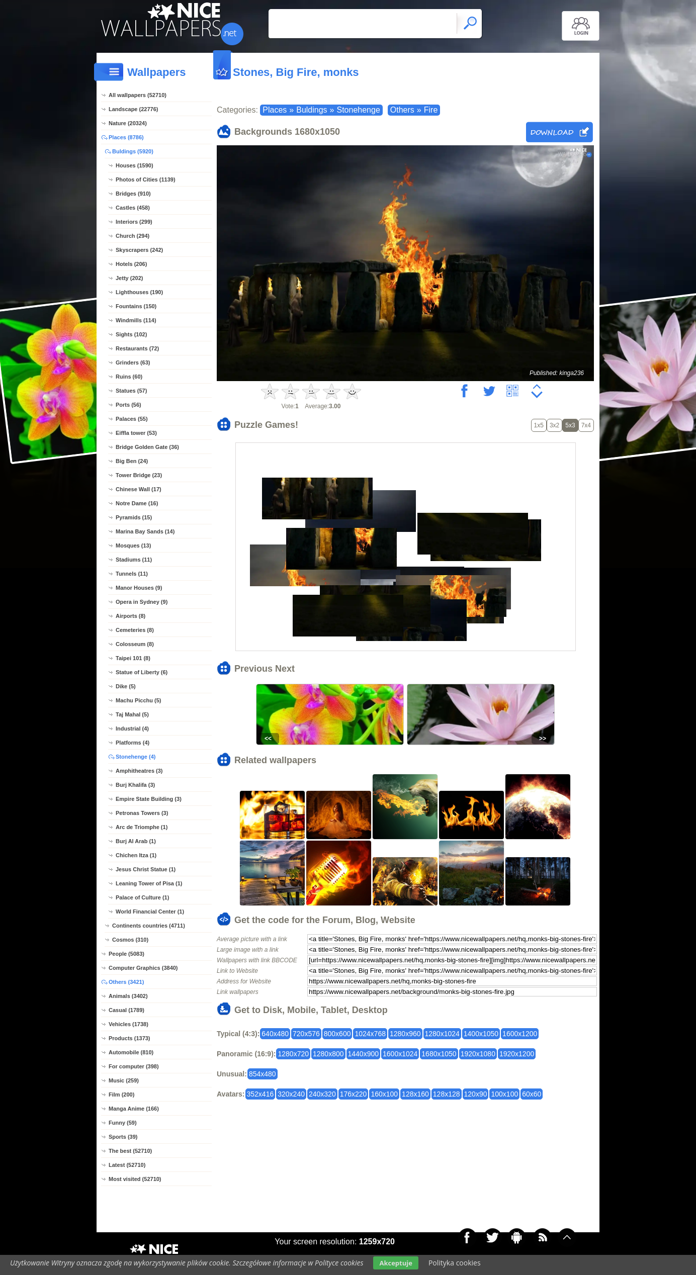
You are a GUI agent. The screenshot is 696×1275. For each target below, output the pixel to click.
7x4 (586, 425)
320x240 (291, 1094)
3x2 (554, 425)
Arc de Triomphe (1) (141, 827)
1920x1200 (516, 1054)
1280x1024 (442, 1034)
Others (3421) (126, 982)
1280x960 (405, 1034)
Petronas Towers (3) (142, 813)
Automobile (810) (131, 1052)
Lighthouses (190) (139, 292)
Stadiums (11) (134, 560)
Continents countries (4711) (148, 926)
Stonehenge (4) (135, 757)
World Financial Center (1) (150, 911)
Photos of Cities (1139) (146, 179)
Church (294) (132, 236)
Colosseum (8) (135, 644)
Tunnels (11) (132, 574)
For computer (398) (134, 1066)
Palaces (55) (132, 419)
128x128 (446, 1094)
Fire (431, 110)
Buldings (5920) (132, 151)
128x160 (415, 1094)
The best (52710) (130, 1151)
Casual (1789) (126, 1010)
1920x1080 (478, 1054)
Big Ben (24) (132, 461)
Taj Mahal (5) (132, 714)
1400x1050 (481, 1034)
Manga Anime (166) (134, 1109)
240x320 (322, 1094)
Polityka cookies (454, 1262)
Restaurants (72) (137, 348)
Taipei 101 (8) (133, 658)
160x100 (384, 1094)
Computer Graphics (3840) (143, 968)
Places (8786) (126, 137)
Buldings (311, 110)
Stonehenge (358, 110)
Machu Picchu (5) (138, 700)
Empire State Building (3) (149, 799)
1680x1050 (438, 1054)
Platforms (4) (132, 743)
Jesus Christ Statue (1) (146, 869)
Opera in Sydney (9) (141, 602)
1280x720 (293, 1054)
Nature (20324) (128, 123)
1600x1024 (400, 1054)
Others (402, 110)
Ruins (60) (129, 377)
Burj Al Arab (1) (136, 841)
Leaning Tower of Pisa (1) (149, 883)
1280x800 (328, 1054)
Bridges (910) (133, 194)
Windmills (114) (136, 320)
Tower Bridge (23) (139, 475)
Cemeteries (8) (135, 630)
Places (275, 110)
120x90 (475, 1094)
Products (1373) (129, 1038)
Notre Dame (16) (137, 503)
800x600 (337, 1034)
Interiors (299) (134, 222)
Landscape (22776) (133, 109)
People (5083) (126, 954)
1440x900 (363, 1054)
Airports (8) (130, 616)
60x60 (531, 1094)
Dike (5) (126, 686)
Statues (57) (131, 391)
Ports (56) (128, 405)
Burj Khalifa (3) (135, 785)
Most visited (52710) (135, 1179)
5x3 (570, 425)
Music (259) (124, 1080)
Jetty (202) (129, 278)
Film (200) (121, 1094)
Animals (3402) (128, 996)
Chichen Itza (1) (136, 855)
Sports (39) (123, 1137)
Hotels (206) (131, 264)
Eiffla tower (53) (136, 433)
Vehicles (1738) (128, 1024)
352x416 (260, 1094)
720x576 (306, 1034)
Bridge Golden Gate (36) (147, 447)
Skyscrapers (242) (139, 250)
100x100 (504, 1094)
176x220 (353, 1094)
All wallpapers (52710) (137, 95)
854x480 (262, 1074)
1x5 (539, 425)
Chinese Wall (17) (138, 489)
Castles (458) (133, 208)
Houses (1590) (134, 165)
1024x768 (370, 1034)
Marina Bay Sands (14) (145, 531)
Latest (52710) (127, 1165)
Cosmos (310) (130, 940)
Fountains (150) (136, 306)
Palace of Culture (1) (142, 897)
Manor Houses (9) (139, 588)
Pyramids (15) (134, 517)
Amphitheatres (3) (139, 771)
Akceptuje (395, 1262)
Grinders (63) (133, 362)
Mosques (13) (133, 545)
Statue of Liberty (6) (141, 672)
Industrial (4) (132, 728)
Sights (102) (131, 334)
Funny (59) (123, 1123)
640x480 (275, 1034)
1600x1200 (519, 1034)
